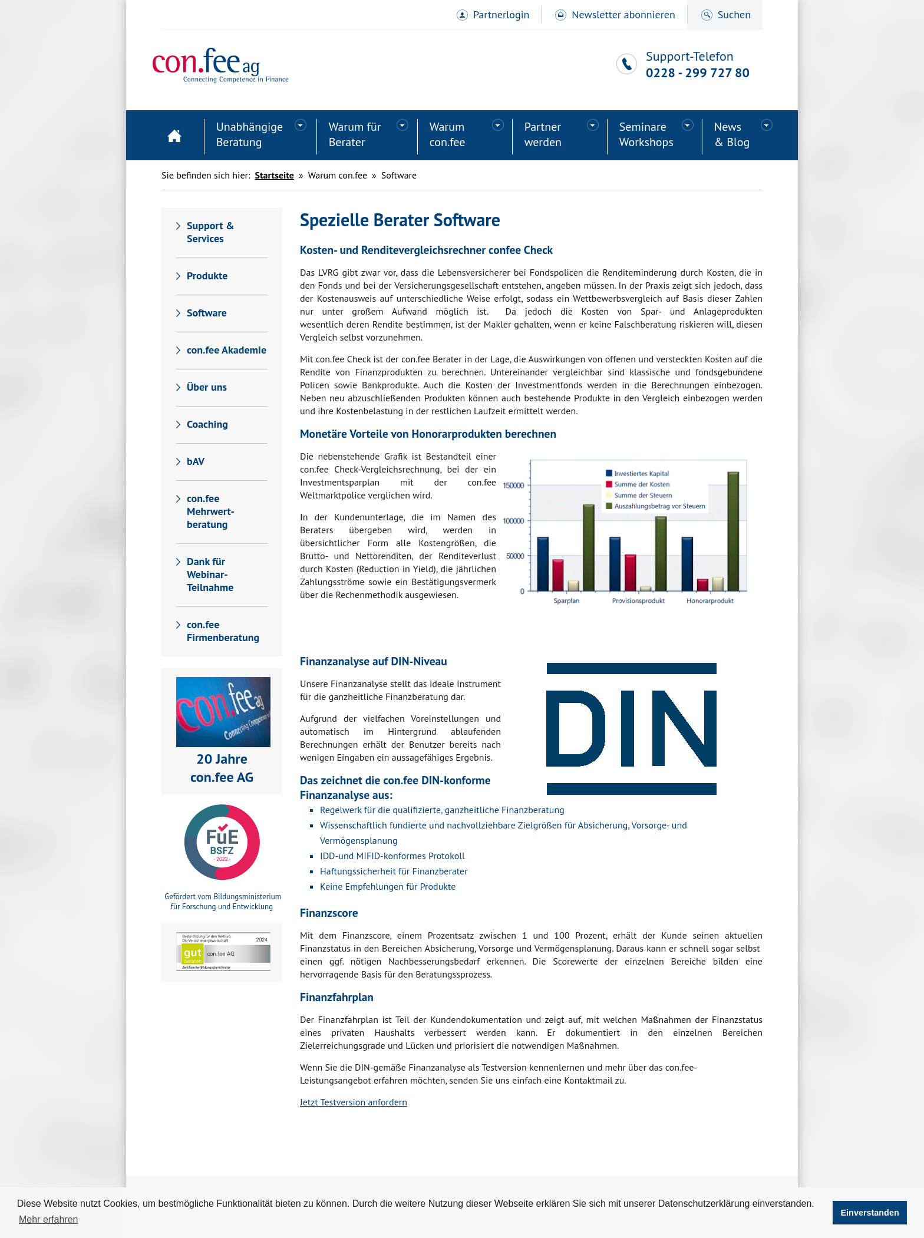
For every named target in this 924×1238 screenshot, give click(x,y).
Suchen (734, 14)
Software (207, 312)
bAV (195, 461)
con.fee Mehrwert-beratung (211, 511)
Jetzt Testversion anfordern (353, 1102)
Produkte (207, 275)
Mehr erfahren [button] (48, 1219)
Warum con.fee (448, 134)
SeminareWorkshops (646, 134)
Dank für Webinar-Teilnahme (210, 574)
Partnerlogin (501, 14)
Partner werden (543, 134)
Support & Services (211, 232)
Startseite (174, 136)
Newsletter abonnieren (623, 14)
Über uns (207, 387)
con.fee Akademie (226, 349)
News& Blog (732, 134)
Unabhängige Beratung (249, 134)
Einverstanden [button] (870, 1212)
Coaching (207, 424)
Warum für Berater (355, 134)
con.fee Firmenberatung (223, 631)
